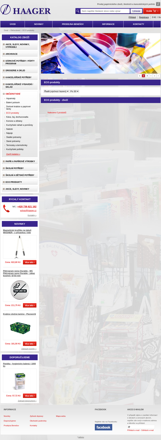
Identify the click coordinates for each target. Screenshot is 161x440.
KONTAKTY (138, 24)
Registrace (144, 17)
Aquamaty (10, 98)
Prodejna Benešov (11, 426)
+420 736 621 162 (26, 206)
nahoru (81, 437)
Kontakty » (32, 215)
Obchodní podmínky (38, 421)
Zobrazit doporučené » (27, 401)
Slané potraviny (13, 141)
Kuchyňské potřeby (14, 149)
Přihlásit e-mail (133, 430)
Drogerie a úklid (15, 70)
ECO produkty (14, 182)
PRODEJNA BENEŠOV (73, 24)
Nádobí (9, 129)
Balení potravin (13, 102)
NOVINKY (39, 24)
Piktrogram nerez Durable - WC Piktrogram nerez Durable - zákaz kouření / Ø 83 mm (19, 273)
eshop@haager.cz (28, 210)
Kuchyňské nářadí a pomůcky (19, 125)
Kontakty (33, 426)
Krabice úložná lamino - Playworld (19, 314)
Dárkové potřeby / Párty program (20, 62)
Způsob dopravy (36, 416)
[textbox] (105, 11)
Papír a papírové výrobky (20, 161)
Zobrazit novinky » (28, 349)
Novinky (7, 416)
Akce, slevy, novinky (17, 189)
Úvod (6, 30)
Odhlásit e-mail (147, 430)
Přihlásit (132, 17)
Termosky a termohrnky (16, 145)
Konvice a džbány (14, 121)
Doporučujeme (10, 421)
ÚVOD (13, 24)
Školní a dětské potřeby (20, 175)
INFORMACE (108, 24)
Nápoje (9, 133)
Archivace (11, 54)
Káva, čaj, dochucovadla (17, 117)
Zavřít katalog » (13, 154)
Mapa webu (61, 416)
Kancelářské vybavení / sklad (19, 85)
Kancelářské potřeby (18, 77)
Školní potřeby (15, 168)
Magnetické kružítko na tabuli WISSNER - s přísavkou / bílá (17, 231)
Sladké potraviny (13, 137)
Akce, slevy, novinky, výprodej (18, 45)
